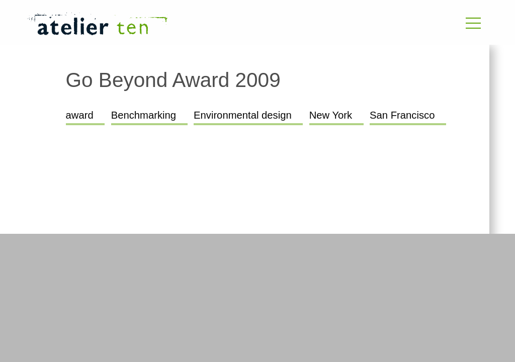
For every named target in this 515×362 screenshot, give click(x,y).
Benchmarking (143, 115)
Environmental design (243, 115)
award (80, 115)
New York (331, 115)
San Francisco (402, 115)
